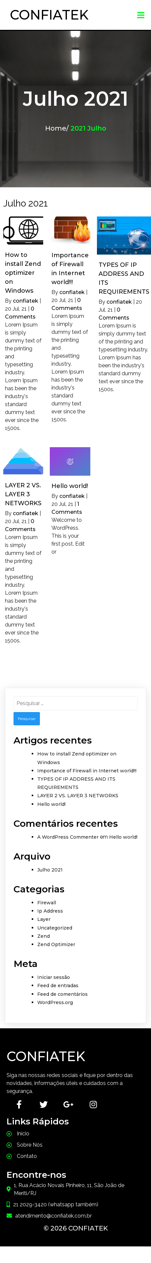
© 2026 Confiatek (76, 1228)
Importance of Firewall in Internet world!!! (86, 771)
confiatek (25, 301)
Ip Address (50, 911)
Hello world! (51, 804)
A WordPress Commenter (68, 837)
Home (55, 128)
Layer (43, 919)
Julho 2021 (50, 870)
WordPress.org (55, 1002)
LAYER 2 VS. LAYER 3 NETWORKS (77, 796)
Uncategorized (54, 928)
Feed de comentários (62, 994)
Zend (43, 936)
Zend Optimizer (56, 944)
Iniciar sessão (53, 977)
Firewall (46, 903)
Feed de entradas (57, 986)
